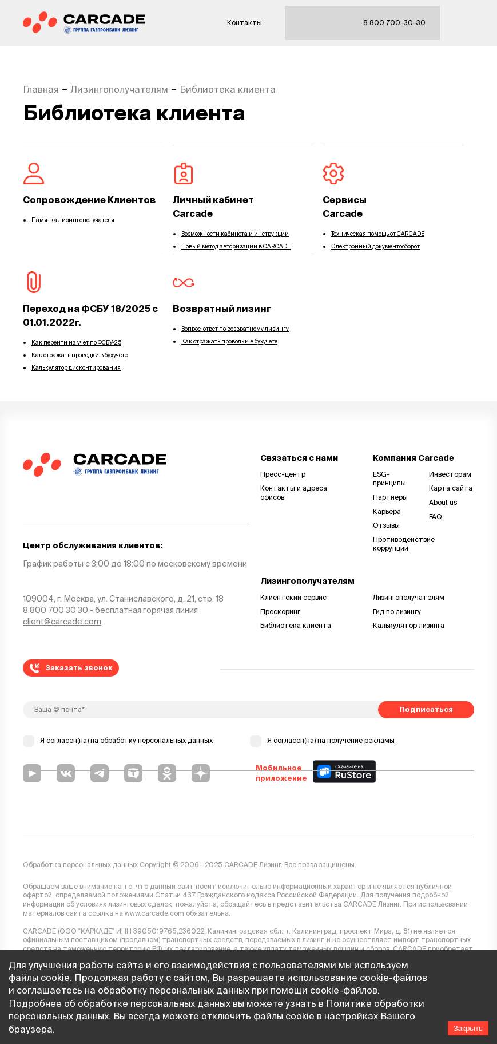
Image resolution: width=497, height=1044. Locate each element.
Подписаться (426, 709)
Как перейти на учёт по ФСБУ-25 (76, 342)
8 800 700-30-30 (394, 22)
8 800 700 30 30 (55, 610)
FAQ (435, 516)
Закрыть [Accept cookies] (468, 1028)
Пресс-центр (282, 474)
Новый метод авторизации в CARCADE (236, 246)
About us (443, 502)
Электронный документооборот (375, 246)
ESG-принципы (389, 478)
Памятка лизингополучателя (72, 220)
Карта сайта (450, 488)
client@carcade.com (62, 621)
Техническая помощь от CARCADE (377, 234)
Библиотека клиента (295, 625)
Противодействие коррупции (395, 544)
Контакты (244, 22)
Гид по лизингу (397, 611)
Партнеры (390, 497)
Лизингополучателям (408, 597)
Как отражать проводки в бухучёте (79, 355)
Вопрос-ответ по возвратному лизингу (235, 329)
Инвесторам (450, 474)
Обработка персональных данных (81, 864)
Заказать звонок (71, 668)
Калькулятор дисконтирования (76, 368)
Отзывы (386, 525)
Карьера (387, 511)
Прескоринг (280, 611)
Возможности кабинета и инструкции (235, 234)
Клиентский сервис (293, 597)
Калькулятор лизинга (408, 625)
